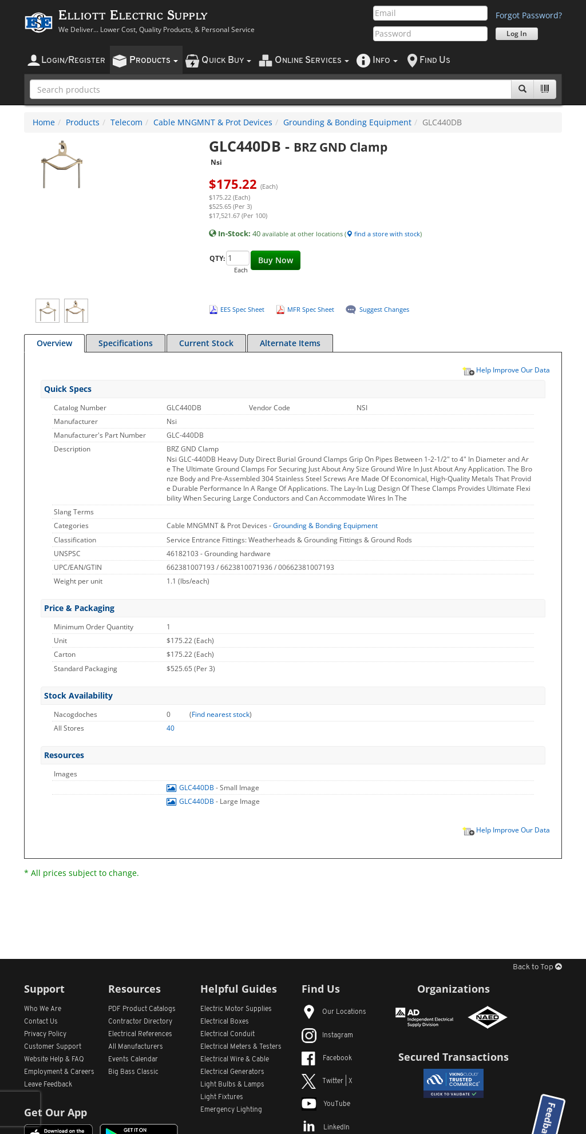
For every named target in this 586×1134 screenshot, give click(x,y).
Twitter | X (327, 1081)
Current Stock (206, 343)
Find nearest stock (221, 714)
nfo (385, 60)
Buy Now (275, 260)
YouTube (326, 1104)
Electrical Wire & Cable (234, 1059)
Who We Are (42, 1009)
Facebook (327, 1058)
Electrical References (140, 1034)
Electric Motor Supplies (236, 1009)
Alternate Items (290, 343)
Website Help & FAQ (54, 1059)
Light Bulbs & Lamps (232, 1084)
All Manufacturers (135, 1047)
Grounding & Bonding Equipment (347, 122)
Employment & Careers (59, 1072)
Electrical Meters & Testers (241, 1047)
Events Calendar (133, 1059)
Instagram (327, 1035)
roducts (153, 60)
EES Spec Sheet (242, 309)
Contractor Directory (140, 1021)
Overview (54, 343)
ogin (73, 60)
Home (44, 122)
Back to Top (537, 967)
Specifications (125, 343)
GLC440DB (191, 787)
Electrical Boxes (224, 1021)
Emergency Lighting (231, 1110)
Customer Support (52, 1047)
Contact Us (41, 1021)
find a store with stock (383, 233)
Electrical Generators (232, 1072)
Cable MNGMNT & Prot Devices (212, 122)
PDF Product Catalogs (142, 1009)
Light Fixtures (221, 1097)
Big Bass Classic (133, 1072)
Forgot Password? (529, 15)
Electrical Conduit (227, 1034)
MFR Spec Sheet (310, 309)
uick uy (226, 60)
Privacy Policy (45, 1034)
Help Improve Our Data (506, 369)
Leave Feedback (48, 1084)
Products (83, 122)
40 (171, 728)
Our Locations (334, 1012)
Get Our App (55, 1112)
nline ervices (312, 60)
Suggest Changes (384, 309)
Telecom (126, 122)
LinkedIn (326, 1127)
